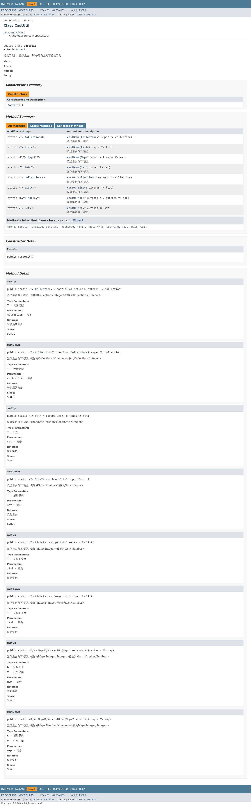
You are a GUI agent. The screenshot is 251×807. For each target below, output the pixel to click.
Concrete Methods (70, 125)
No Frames (58, 10)
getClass (52, 226)
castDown (73, 137)
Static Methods (41, 125)
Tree (48, 4)
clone (11, 226)
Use (41, 4)
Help (82, 4)
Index (73, 4)
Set (27, 167)
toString (112, 226)
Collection (32, 137)
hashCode (67, 226)
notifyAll (96, 226)
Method (49, 14)
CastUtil (14, 105)
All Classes (78, 10)
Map (30, 157)
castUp (71, 177)
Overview (7, 4)
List (28, 147)
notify (81, 226)
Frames (44, 10)
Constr (37, 14)
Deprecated (60, 4)
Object (20, 49)
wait (125, 226)
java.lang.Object (14, 32)
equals (22, 226)
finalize (36, 226)
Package (20, 4)
